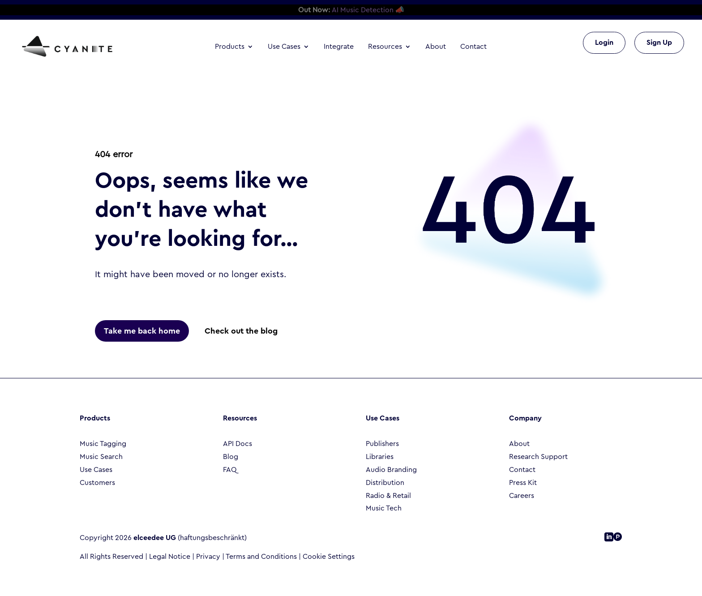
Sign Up (659, 42)
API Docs (237, 443)
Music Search (101, 456)
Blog (230, 456)
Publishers (382, 443)
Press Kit (523, 482)
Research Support (538, 456)
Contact (473, 46)
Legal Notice (169, 556)
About (435, 46)
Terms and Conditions (261, 556)
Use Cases (284, 46)
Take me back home (142, 331)
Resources (385, 46)
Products (229, 46)
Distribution (386, 482)
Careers (521, 495)
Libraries (380, 456)
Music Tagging (103, 443)
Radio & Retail (388, 495)
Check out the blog (241, 331)
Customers (97, 482)
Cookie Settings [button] (329, 556)
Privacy (208, 556)
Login (604, 42)
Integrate (339, 46)
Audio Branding (391, 469)
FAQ (230, 469)
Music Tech (384, 508)
